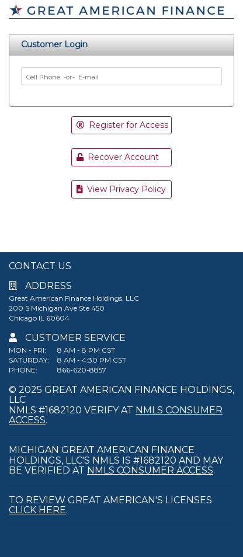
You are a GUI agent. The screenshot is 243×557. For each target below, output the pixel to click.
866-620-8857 (81, 369)
